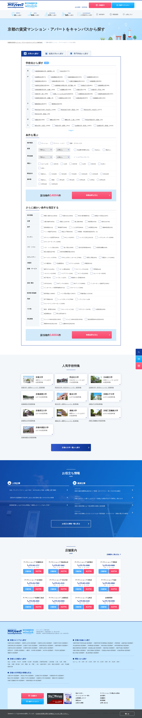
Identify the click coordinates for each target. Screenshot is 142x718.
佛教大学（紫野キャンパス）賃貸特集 (67, 421)
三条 (56, 661)
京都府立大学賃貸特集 (28, 420)
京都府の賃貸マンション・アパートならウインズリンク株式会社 (25, 42)
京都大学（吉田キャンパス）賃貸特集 (33, 387)
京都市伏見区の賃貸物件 (30, 648)
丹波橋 (67, 664)
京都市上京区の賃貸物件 (29, 643)
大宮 (22, 664)
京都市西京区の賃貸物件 (46, 645)
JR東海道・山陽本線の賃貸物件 (124, 643)
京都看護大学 (55, 77)
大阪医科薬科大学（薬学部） (44, 71)
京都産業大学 (94, 81)
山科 (62, 664)
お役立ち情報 (79, 703)
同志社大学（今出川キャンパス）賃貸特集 (68, 387)
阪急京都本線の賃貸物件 (80, 648)
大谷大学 (62, 71)
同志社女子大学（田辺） (68, 109)
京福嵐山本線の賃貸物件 (109, 650)
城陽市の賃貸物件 (13, 653)
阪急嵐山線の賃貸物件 (94, 648)
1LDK (90, 661)
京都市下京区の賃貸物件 (30, 645)
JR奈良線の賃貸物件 (107, 645)
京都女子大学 (85, 85)
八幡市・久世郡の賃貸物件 (33, 650)
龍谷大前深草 (56, 664)
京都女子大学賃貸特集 (96, 404)
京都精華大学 (102, 85)
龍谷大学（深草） (60, 125)
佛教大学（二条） (70, 119)
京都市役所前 (43, 661)
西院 (26, 664)
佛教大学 (52, 119)
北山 (9, 661)
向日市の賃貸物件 (48, 650)
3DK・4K (107, 661)
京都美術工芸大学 (83, 94)
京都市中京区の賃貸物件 (60, 643)
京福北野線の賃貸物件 (123, 650)
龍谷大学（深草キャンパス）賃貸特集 (67, 404)
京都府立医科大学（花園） (43, 98)
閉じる (127, 714)
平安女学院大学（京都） (92, 119)
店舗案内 (102, 698)
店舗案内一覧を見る (114, 554)
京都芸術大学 (39, 81)
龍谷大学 (13, 678)
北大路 (14, 661)
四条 (65, 661)
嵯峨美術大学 (39, 104)
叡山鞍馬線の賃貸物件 (92, 653)
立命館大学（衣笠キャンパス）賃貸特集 (101, 387)
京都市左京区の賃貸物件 (45, 643)
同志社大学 (27, 675)
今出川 (19, 661)
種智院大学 (55, 104)
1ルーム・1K (76, 661)
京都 (13, 664)
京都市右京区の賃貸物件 (15, 648)
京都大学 (79, 89)
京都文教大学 (80, 98)
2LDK (102, 661)
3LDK (113, 661)
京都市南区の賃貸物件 (61, 645)
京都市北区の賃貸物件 (14, 643)
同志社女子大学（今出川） (43, 109)
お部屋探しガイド (81, 698)
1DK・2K (84, 661)
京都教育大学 (91, 77)
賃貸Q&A (78, 700)
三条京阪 (51, 661)
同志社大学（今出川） (91, 109)
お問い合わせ (104, 703)
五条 (9, 664)
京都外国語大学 (73, 77)
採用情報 (84, 7)
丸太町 (30, 661)
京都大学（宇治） (96, 89)
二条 (37, 664)
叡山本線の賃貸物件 (78, 653)
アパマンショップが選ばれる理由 (110, 693)
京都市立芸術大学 (40, 85)
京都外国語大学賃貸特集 (28, 437)
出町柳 (24, 661)
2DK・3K (96, 661)
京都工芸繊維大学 (74, 81)
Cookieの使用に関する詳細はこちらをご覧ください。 (52, 713)
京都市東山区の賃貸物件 (15, 645)
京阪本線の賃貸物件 (109, 648)
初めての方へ (79, 693)
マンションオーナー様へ (83, 695)
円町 (33, 664)
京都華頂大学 (39, 77)
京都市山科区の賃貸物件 (46, 648)
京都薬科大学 (97, 98)
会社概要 (77, 7)
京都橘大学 (63, 89)
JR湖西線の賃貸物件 (93, 645)
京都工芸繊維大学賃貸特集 (97, 420)
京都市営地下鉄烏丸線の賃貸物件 (82, 643)
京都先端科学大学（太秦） (43, 89)
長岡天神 (10, 666)
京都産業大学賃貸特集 (28, 404)
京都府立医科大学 (103, 94)
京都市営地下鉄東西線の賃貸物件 (103, 643)
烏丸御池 (35, 661)
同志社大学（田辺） (41, 114)
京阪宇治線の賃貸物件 (122, 648)
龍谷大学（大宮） (40, 125)
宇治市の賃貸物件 (60, 650)
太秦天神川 (43, 664)
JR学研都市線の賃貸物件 (121, 645)
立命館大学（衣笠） (81, 125)
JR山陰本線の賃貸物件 (79, 645)
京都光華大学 (56, 81)
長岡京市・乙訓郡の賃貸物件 (16, 650)
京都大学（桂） (40, 94)
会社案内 (102, 695)
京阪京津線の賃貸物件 (79, 650)
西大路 (18, 664)
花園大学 (37, 119)
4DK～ (118, 661)
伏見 (49, 664)
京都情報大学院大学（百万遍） (64, 85)
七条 (60, 661)
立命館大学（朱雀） (103, 125)
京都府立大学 (63, 98)
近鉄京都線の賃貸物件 (93, 650)
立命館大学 (41, 675)
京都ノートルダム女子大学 (61, 94)
